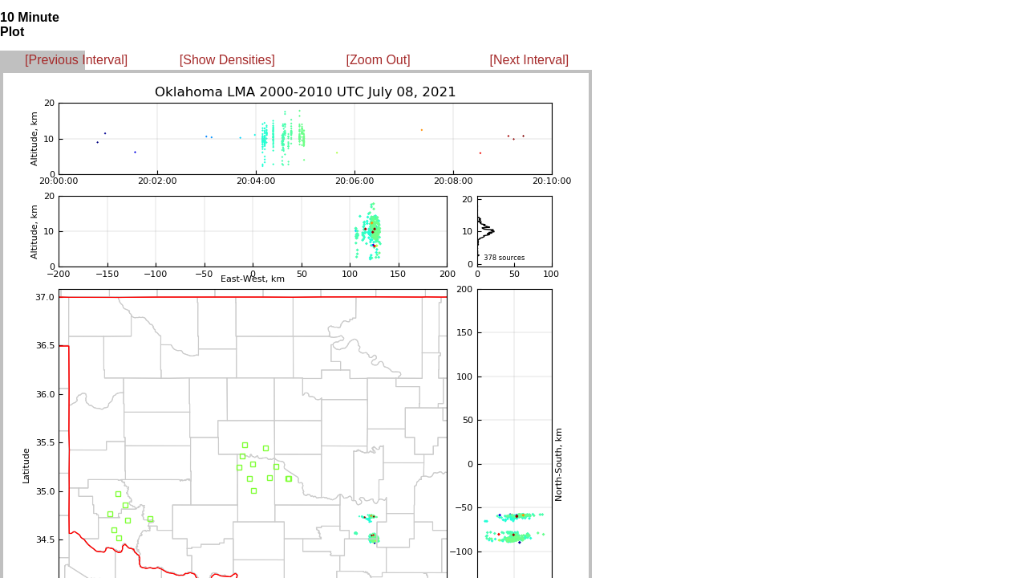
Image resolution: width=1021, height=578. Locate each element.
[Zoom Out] (378, 60)
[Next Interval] (529, 60)
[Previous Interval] (76, 60)
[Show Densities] (227, 60)
